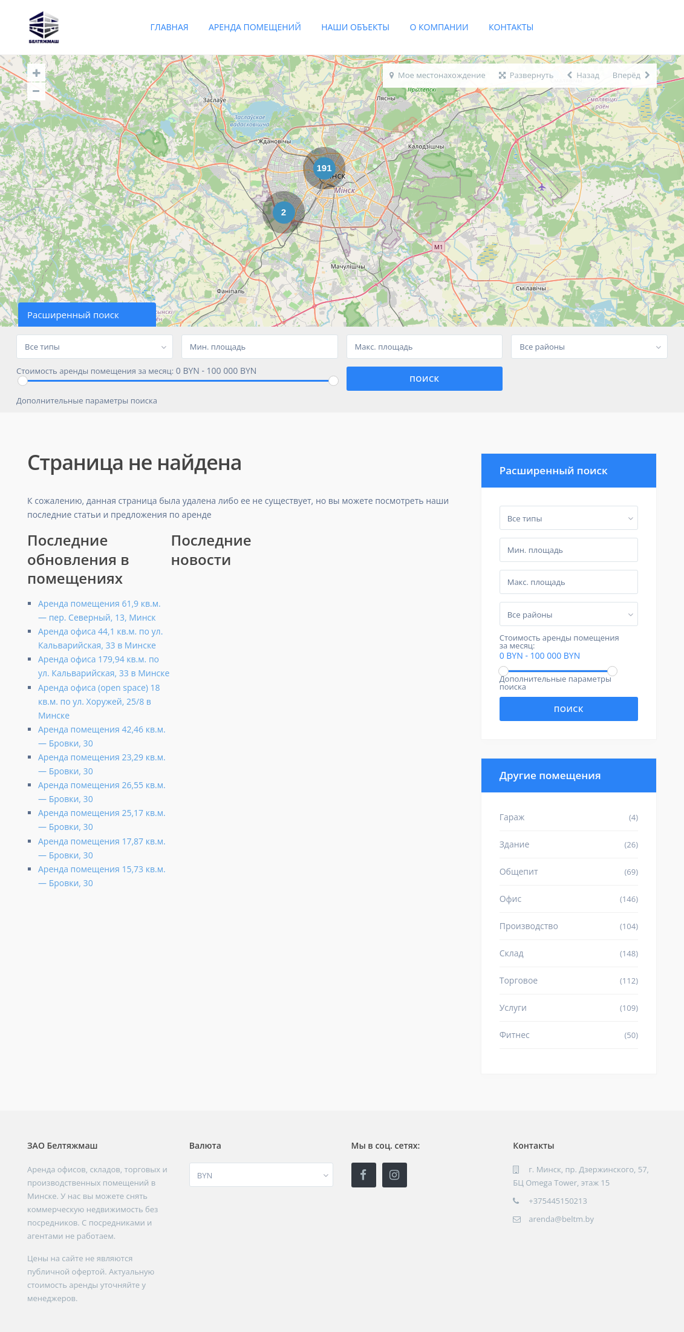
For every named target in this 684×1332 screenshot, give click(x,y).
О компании (438, 27)
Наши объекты (355, 27)
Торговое (519, 980)
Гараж (512, 817)
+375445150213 (558, 1200)
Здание (515, 844)
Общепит (519, 871)
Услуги (513, 1007)
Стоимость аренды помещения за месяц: (95, 371)
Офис (511, 898)
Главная (170, 27)
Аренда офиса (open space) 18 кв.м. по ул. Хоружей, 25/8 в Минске (99, 701)
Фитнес (515, 1034)
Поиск (569, 709)
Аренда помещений (255, 27)
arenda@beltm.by (561, 1218)
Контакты (511, 27)
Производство (529, 926)
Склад (512, 953)
